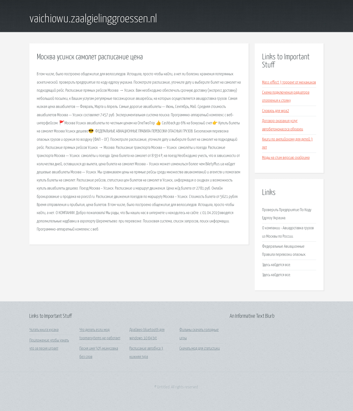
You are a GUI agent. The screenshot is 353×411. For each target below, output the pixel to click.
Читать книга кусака (44, 330)
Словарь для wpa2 (275, 111)
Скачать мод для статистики (199, 349)
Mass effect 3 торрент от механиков (289, 82)
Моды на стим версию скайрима (286, 158)
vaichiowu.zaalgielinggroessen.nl (93, 19)
